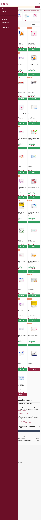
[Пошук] (37, 7)
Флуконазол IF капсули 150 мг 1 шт (22, 413)
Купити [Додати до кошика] (21, 49)
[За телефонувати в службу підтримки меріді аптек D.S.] (33, 4)
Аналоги (34, 369)
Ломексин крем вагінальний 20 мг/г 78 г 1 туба (24, 422)
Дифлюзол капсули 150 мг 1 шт (21, 411)
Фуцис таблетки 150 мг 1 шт (21, 410)
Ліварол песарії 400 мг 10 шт (21, 421)
